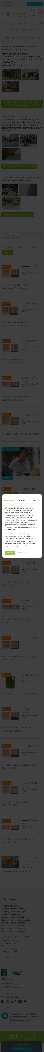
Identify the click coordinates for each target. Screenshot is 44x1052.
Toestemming (8, 500)
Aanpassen (22, 553)
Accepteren (10, 553)
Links (34, 500)
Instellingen (21, 500)
